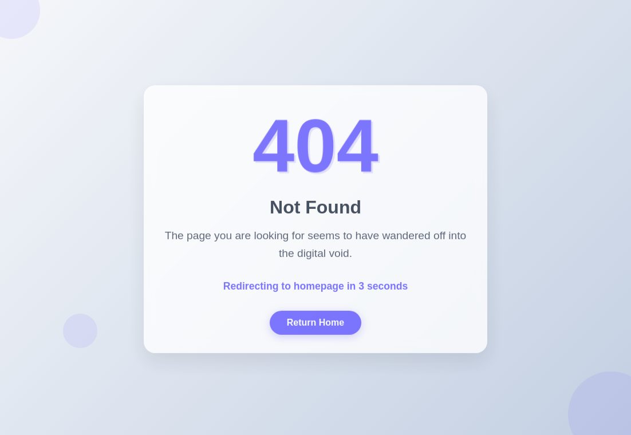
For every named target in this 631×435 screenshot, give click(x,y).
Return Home (315, 324)
